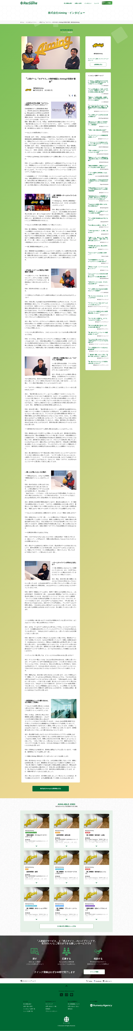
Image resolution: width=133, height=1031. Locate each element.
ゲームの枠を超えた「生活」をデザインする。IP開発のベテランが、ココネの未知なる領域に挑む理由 (98, 90)
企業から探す (78, 3)
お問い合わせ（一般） (51, 1006)
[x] (61, 994)
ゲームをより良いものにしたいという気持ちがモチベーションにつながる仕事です (98, 341)
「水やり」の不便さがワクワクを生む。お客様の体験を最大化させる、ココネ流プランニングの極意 (98, 82)
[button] (107, 3)
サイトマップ (49, 1004)
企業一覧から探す (28, 1006)
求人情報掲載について (74, 1004)
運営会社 (70, 1009)
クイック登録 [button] (94, 972)
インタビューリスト (31, 22)
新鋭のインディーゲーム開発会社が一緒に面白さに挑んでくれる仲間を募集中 (98, 159)
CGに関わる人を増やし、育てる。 (98, 225)
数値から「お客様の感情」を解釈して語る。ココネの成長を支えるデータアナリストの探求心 (98, 99)
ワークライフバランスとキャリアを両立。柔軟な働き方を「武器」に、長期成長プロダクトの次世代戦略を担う (98, 107)
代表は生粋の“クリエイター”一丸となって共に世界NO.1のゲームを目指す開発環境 (98, 189)
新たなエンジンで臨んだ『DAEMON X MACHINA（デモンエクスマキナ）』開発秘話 (97, 123)
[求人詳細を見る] (36, 846)
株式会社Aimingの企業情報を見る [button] (50, 788)
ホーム (22, 22)
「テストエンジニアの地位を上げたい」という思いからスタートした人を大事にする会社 (98, 144)
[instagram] (66, 994)
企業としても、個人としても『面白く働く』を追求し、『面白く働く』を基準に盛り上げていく (98, 239)
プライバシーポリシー (51, 1011)
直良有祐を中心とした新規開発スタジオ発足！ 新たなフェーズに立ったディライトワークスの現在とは (98, 197)
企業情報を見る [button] (98, 64)
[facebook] (97, 981)
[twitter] (89, 981)
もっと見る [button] (66, 926)
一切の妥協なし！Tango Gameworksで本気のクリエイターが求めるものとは (98, 181)
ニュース (96, 3)
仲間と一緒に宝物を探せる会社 (97, 130)
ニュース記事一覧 (28, 1011)
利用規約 (48, 1009)
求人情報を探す (68, 3)
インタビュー (88, 3)
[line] (71, 994)
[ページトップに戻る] (66, 985)
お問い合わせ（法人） (74, 1006)
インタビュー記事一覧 (29, 1009)
